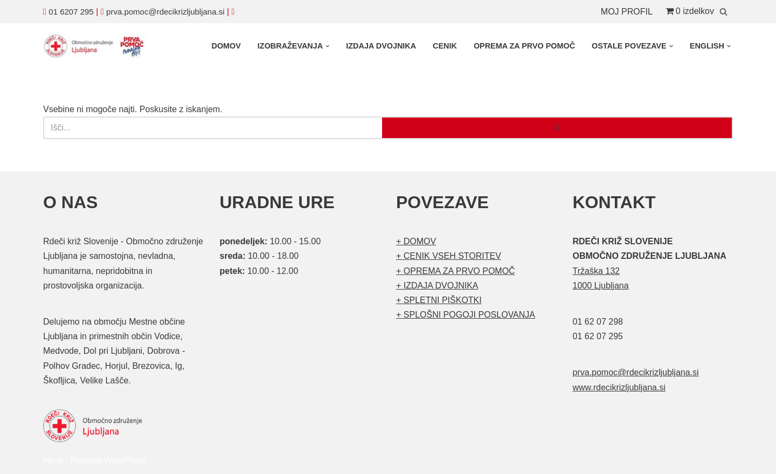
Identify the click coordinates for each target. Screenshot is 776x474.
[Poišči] (723, 12)
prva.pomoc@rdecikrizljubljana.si (165, 11)
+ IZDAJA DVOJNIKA (437, 285)
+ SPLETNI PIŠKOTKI (439, 300)
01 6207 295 (70, 11)
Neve (53, 460)
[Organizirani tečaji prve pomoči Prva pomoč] (97, 46)
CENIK (445, 46)
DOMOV (225, 46)
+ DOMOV (416, 241)
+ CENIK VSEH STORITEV (448, 255)
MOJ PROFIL (627, 11)
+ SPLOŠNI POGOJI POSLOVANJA (465, 314)
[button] (327, 46)
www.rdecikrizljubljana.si (619, 387)
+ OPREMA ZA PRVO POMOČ (455, 271)
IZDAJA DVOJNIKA (381, 46)
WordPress (126, 460)
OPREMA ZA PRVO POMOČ (524, 46)
